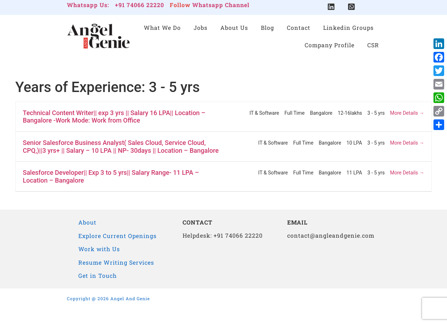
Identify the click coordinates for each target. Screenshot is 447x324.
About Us (234, 28)
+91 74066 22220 (139, 5)
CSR (373, 45)
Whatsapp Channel (220, 5)
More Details (407, 113)
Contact (298, 28)
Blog (267, 28)
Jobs (200, 28)
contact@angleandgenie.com (330, 235)
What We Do (162, 28)
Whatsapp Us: (88, 5)
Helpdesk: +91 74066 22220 (223, 235)
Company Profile (329, 45)
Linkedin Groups (348, 28)
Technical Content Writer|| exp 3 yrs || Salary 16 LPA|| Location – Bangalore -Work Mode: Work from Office (114, 116)
